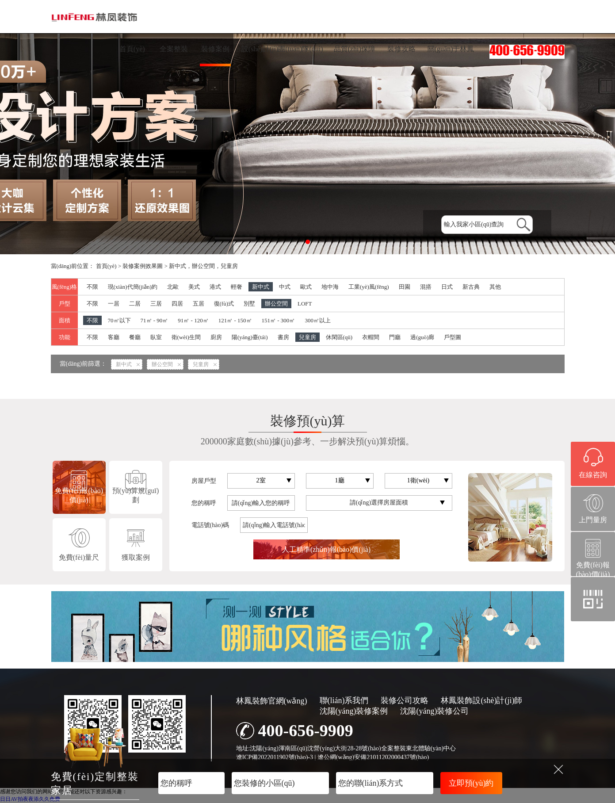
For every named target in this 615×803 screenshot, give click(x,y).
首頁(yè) (132, 49)
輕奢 (236, 286)
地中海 (330, 286)
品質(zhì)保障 (354, 49)
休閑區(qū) (339, 337)
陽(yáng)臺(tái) (250, 337)
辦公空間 (276, 303)
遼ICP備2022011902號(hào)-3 (274, 757)
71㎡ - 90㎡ (154, 320)
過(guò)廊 (422, 337)
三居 (156, 303)
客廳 (113, 337)
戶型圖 (452, 337)
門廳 (395, 337)
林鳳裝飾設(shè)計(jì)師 (481, 700)
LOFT (305, 303)
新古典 (471, 286)
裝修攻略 (401, 49)
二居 (135, 303)
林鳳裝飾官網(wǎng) (271, 700)
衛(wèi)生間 (186, 337)
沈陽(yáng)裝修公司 (434, 711)
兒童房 (307, 337)
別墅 (249, 303)
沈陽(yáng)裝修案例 (354, 711)
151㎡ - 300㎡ (278, 320)
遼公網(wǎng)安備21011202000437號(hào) (373, 757)
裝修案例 (215, 49)
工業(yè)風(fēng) (368, 286)
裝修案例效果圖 (142, 266)
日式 (447, 286)
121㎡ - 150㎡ (235, 320)
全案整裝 (174, 49)
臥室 (156, 337)
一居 (113, 303)
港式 (215, 286)
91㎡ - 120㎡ (193, 320)
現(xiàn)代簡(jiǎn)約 (132, 286)
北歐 (173, 286)
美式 (194, 286)
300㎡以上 (318, 320)
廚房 (216, 337)
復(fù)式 (224, 303)
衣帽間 (370, 337)
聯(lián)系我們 (344, 700)
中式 (284, 286)
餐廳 (135, 337)
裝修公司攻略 (404, 700)
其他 (495, 286)
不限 (92, 286)
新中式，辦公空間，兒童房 (203, 266)
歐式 (306, 286)
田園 (404, 286)
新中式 (260, 286)
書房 (283, 337)
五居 (198, 303)
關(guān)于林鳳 (451, 49)
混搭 (426, 286)
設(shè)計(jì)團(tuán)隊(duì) (282, 49)
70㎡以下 (119, 320)
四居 (177, 303)
